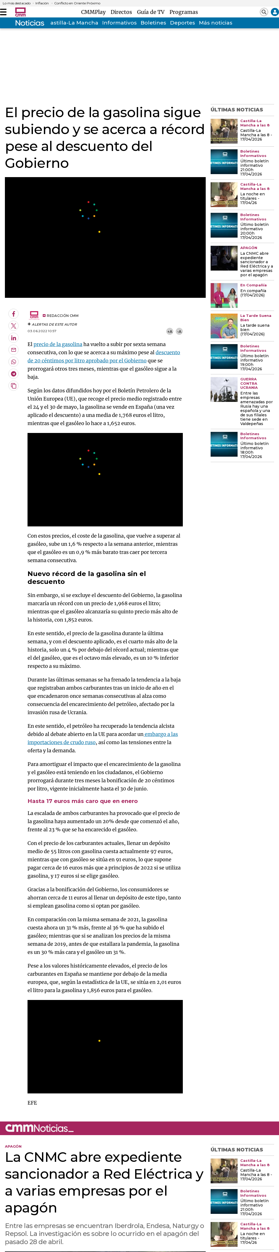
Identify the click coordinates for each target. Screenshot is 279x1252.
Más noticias (215, 23)
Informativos (119, 23)
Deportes (182, 23)
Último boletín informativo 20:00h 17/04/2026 (254, 231)
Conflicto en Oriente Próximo (77, 3)
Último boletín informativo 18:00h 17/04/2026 (254, 450)
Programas (183, 12)
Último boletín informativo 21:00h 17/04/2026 (254, 168)
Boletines (153, 23)
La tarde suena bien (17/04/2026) (254, 330)
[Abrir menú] (3, 12)
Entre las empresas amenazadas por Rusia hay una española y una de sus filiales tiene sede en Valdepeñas (256, 408)
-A (179, 331)
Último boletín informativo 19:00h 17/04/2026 (254, 362)
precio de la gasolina (58, 344)
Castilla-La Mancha (72, 23)
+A (169, 331)
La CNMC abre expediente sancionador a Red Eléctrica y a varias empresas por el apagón (256, 264)
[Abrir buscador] (264, 12)
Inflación (42, 3)
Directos (123, 12)
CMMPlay (94, 12)
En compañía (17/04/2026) (253, 293)
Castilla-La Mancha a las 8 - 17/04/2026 (256, 135)
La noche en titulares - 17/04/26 (252, 198)
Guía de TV (152, 12)
